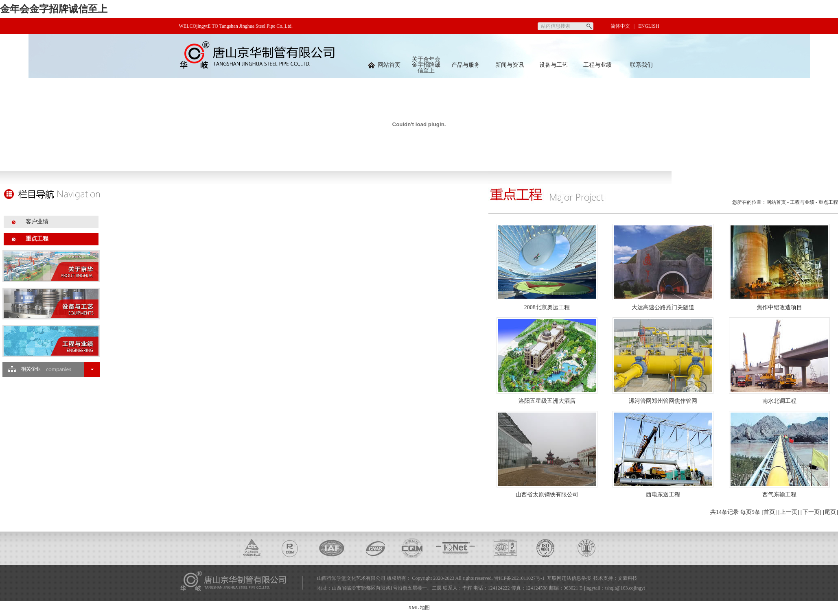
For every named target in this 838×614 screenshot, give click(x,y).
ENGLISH (648, 26)
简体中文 (620, 26)
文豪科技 (627, 578)
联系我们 (641, 65)
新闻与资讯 (509, 65)
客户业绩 (37, 222)
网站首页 (384, 65)
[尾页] (830, 512)
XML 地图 (419, 607)
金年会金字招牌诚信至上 (53, 9)
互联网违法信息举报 (569, 578)
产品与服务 (465, 65)
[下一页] (811, 512)
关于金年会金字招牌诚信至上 (426, 65)
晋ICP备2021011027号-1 (519, 578)
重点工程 (37, 239)
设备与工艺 (553, 65)
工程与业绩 (597, 65)
